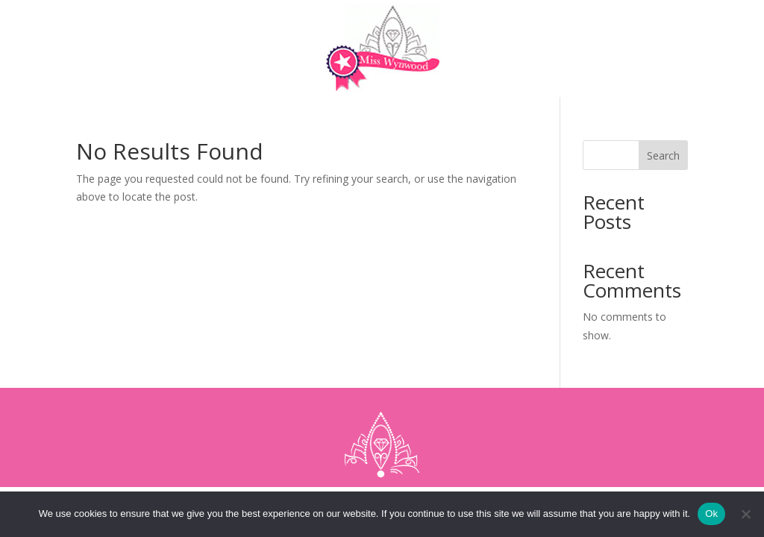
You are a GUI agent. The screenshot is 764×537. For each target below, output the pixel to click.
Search (663, 155)
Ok (711, 513)
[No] (745, 513)
